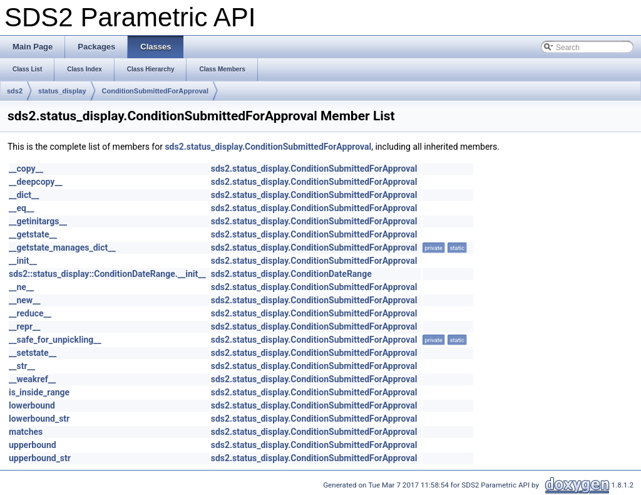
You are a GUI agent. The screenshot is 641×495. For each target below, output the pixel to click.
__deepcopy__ (36, 182)
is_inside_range (39, 392)
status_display (62, 91)
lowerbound (32, 405)
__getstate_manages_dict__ (62, 247)
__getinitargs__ (38, 221)
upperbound (32, 445)
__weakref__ (32, 379)
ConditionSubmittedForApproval (155, 91)
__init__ (23, 261)
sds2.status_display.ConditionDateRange (291, 274)
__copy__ (26, 169)
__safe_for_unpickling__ (55, 340)
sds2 (15, 91)
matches (26, 432)
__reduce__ (30, 313)
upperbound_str (40, 458)
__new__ (25, 300)
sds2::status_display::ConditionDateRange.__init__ (107, 274)
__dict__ (24, 195)
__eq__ (21, 208)
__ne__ (21, 287)
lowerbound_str (39, 419)
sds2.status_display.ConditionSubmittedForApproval (268, 147)
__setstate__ (32, 353)
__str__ (22, 366)
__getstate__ (33, 234)
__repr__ (24, 326)
